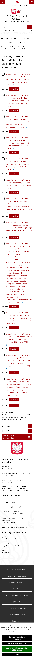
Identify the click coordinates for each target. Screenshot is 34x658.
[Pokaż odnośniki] (2, 2)
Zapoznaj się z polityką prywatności (17, 638)
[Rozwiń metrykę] (14, 89)
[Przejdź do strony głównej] (17, 16)
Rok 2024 (23, 43)
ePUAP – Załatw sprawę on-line (14, 527)
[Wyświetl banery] (30, 426)
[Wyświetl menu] (31, 2)
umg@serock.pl (15, 507)
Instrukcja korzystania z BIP (17, 595)
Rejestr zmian (17, 602)
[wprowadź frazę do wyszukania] (14, 27)
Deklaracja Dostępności (17, 608)
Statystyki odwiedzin (17, 614)
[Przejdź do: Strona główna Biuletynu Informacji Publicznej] (2, 38)
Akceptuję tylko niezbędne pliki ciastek (17, 649)
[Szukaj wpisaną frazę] (29, 27)
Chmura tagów (17, 621)
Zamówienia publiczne (17, 576)
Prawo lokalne (10, 38)
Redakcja (16, 589)
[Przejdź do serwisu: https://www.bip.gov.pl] (17, 3)
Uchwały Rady (24, 38)
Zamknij (17, 655)
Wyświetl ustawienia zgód (17, 643)
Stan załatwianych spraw (17, 569)
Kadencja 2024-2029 (9, 43)
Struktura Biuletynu (17, 582)
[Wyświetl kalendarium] (30, 431)
